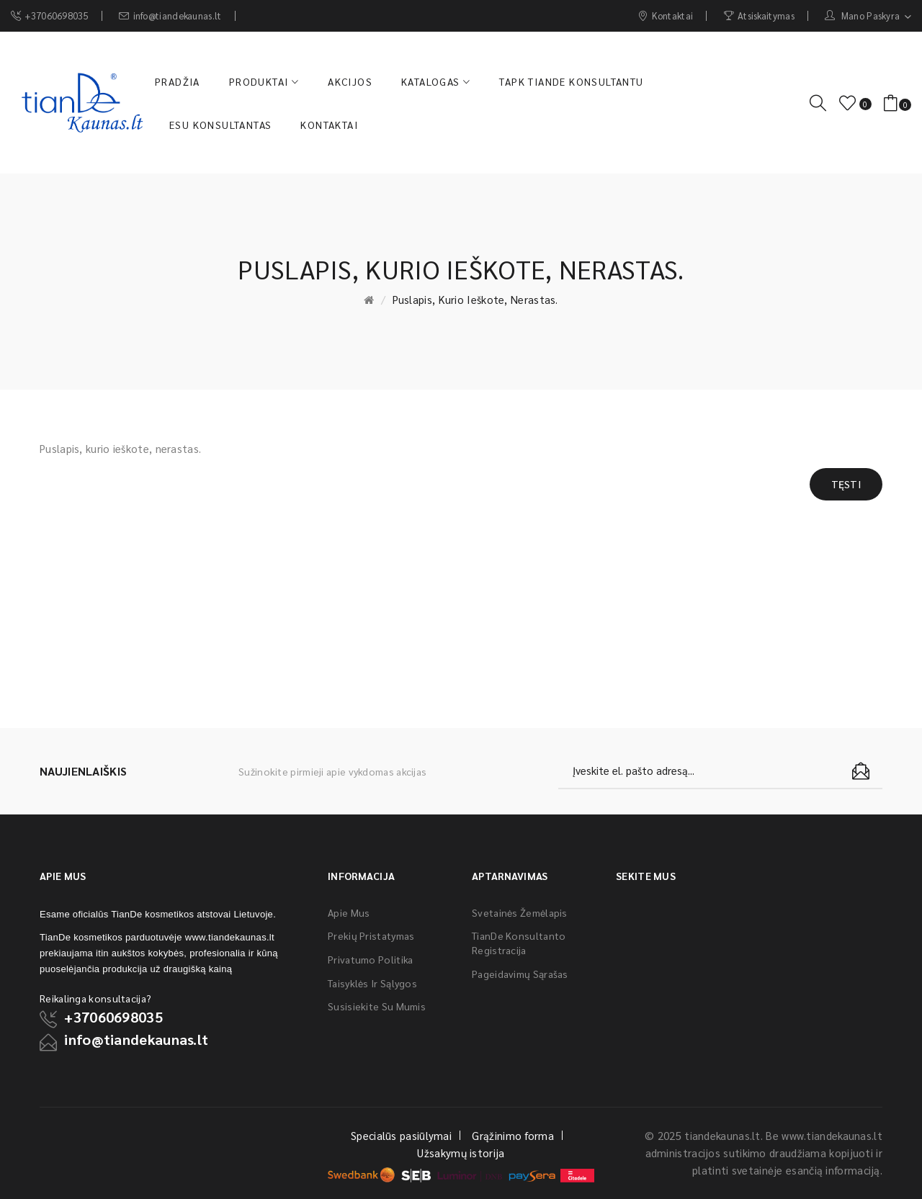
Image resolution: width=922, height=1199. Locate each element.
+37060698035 (113, 1016)
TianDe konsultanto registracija (518, 942)
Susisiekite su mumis (377, 1006)
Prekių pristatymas (371, 935)
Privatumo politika (370, 959)
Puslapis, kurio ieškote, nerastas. (475, 299)
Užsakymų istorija (460, 1152)
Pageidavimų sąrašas (520, 973)
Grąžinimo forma (513, 1135)
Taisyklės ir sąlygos (372, 982)
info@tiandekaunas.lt (136, 1039)
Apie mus (349, 912)
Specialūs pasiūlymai (401, 1135)
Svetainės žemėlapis (520, 912)
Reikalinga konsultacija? (95, 998)
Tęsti (846, 483)
